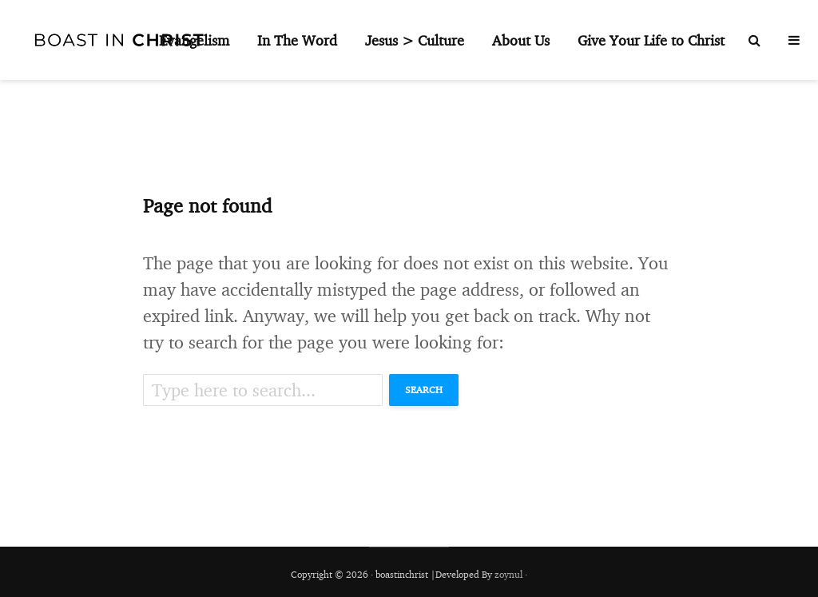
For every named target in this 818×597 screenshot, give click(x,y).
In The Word (297, 40)
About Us (521, 40)
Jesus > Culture (414, 40)
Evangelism (194, 40)
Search (424, 390)
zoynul (508, 574)
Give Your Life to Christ (651, 40)
